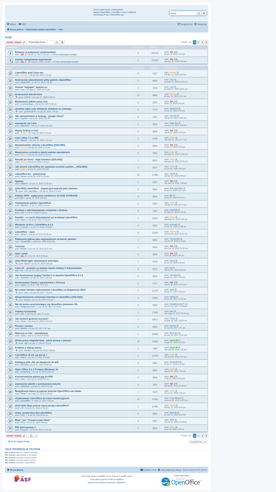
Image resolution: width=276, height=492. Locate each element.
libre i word (21, 253)
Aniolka (27, 350)
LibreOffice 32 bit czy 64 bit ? (31, 355)
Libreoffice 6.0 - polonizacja (30, 174)
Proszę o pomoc (24, 326)
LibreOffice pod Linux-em (29, 72)
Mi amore (174, 333)
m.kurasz (24, 227)
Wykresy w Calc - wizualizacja (31, 333)
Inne (8, 37)
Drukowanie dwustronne (28, 94)
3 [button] (202, 42)
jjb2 (21, 198)
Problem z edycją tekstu (28, 347)
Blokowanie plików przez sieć (31, 101)
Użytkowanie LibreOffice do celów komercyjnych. (42, 398)
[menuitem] (22, 24)
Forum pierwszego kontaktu (65, 54)
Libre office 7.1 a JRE (26, 137)
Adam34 (24, 205)
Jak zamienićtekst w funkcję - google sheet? (39, 116)
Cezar (23, 321)
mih (22, 408)
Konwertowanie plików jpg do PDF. (34, 376)
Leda (22, 379)
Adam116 (174, 109)
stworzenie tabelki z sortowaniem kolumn (38, 384)
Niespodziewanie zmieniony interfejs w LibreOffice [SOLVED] (48, 297)
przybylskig (25, 372)
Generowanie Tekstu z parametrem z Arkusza (40, 282)
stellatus (24, 184)
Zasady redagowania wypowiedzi (33, 59)
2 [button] (198, 42)
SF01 (22, 422)
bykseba (173, 413)
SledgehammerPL (28, 307)
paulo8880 (24, 401)
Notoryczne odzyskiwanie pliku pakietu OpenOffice (43, 80)
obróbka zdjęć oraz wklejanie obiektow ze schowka (43, 109)
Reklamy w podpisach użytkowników (35, 52)
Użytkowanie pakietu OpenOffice (33, 203)
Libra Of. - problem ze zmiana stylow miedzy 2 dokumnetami (48, 268)
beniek (23, 249)
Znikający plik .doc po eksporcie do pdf (36, 362)
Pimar (23, 393)
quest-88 (174, 340)
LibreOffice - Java (25, 232)
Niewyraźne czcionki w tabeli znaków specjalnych (42, 152)
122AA (27, 97)
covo (172, 80)
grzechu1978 (29, 112)
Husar (172, 405)
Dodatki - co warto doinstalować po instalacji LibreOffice (46, 217)
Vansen (23, 234)
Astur (172, 137)
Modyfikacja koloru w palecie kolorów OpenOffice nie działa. (48, 391)
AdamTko (24, 126)
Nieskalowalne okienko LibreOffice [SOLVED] (40, 145)
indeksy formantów (25, 311)
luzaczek (24, 430)
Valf (25, 343)
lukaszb (23, 140)
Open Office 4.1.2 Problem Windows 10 (36, 369)
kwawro (23, 328)
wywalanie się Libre (26, 123)
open (26, 292)
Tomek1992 (25, 241)
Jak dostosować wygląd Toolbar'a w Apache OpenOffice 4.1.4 (49, 275)
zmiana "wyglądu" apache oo (31, 87)
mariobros (24, 386)
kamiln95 (174, 210)
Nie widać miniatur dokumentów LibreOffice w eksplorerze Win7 (50, 289)
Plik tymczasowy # (25, 427)
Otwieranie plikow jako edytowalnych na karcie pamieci (45, 239)
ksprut (26, 264)
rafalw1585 (25, 82)
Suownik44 (174, 362)
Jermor (23, 75)
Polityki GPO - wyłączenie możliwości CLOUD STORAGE (46, 195)
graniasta (24, 364)
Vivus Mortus (175, 398)
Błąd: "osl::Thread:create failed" (33, 420)
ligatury (19, 181)
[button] (206, 42)
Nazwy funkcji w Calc (26, 130)
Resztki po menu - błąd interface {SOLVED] (38, 159)
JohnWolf (24, 278)
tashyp (27, 300)
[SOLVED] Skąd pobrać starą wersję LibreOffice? (42, 405)
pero (22, 314)
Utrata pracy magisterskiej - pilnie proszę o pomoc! (43, 340)
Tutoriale (20, 246)
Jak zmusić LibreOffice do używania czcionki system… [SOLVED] (51, 166)
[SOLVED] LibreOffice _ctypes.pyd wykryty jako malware (46, 188)
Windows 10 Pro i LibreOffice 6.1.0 (34, 224)
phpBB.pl (119, 479)
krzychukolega (26, 104)
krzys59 (23, 118)
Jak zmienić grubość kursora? (32, 318)
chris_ (23, 415)
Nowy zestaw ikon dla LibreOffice (33, 413)
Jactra (23, 176)
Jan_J (23, 54)
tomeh (172, 174)
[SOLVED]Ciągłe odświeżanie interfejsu (36, 261)
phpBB (101, 476)
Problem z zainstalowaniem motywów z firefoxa (41, 210)
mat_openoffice (30, 191)
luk (21, 270)
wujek (22, 285)
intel (22, 212)
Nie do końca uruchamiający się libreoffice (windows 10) (46, 304)
